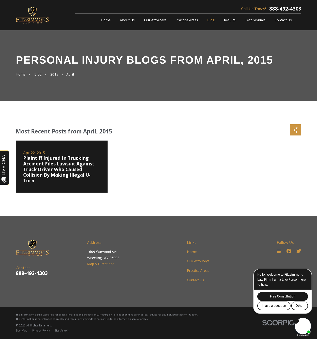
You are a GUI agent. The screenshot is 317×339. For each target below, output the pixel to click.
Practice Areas (198, 270)
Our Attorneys (198, 261)
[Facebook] (288, 251)
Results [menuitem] (230, 20)
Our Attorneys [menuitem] (155, 20)
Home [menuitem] (106, 20)
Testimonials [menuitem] (255, 20)
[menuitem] (21, 330)
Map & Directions (100, 263)
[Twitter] (298, 251)
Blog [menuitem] (211, 20)
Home (192, 251)
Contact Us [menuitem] (283, 20)
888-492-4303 (285, 8)
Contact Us (195, 280)
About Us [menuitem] (127, 20)
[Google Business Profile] (279, 251)
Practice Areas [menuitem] (187, 20)
